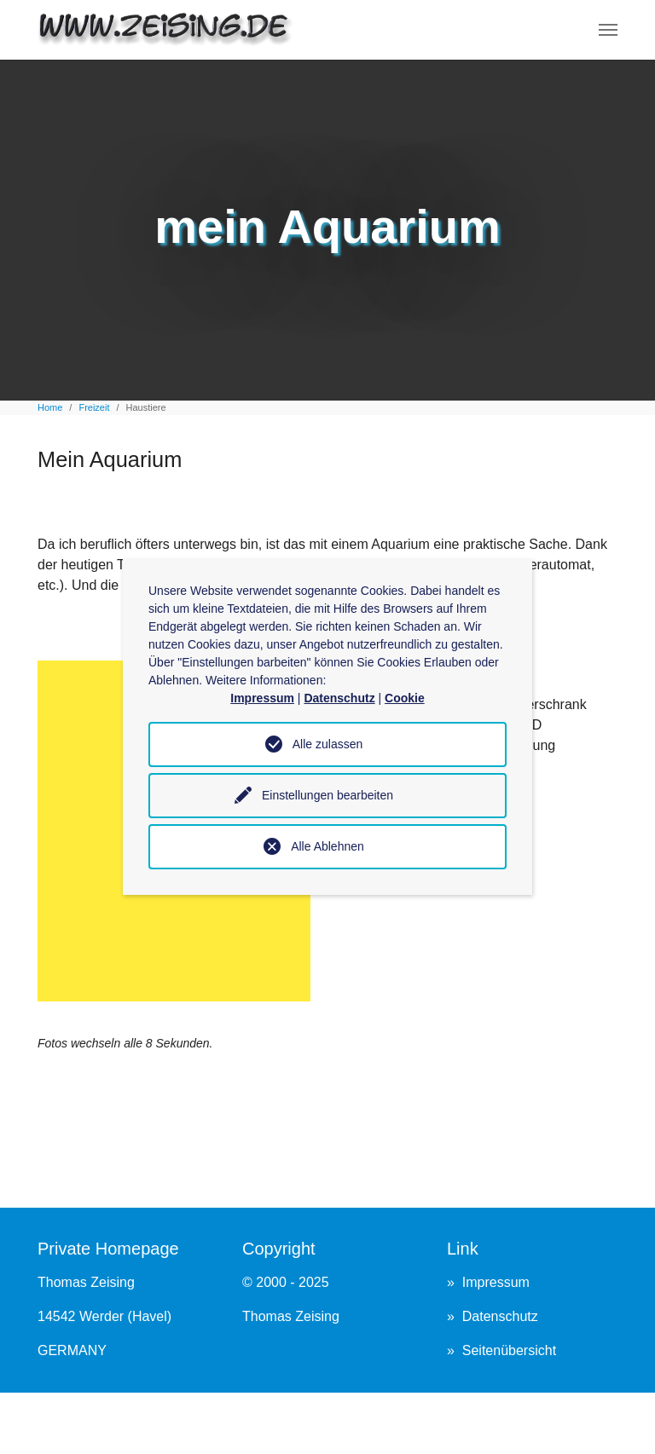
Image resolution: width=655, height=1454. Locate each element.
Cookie (405, 698)
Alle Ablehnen (327, 846)
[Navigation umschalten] (608, 29)
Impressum (496, 1282)
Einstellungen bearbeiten (327, 795)
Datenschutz (500, 1316)
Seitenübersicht (509, 1350)
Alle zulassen (328, 744)
